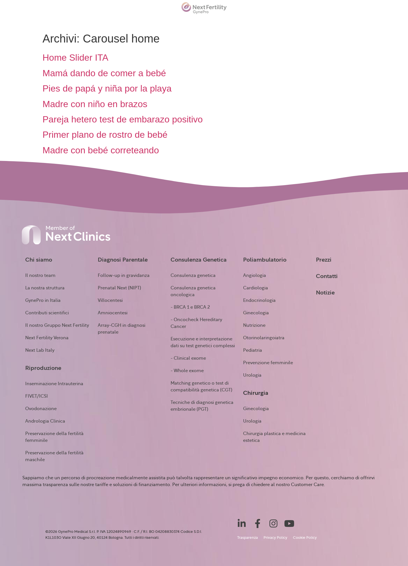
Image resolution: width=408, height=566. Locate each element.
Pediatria (252, 350)
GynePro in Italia (43, 300)
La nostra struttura (45, 288)
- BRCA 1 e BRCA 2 (190, 307)
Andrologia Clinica (45, 421)
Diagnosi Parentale (123, 260)
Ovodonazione (41, 408)
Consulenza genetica (193, 275)
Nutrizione (254, 325)
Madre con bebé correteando (100, 150)
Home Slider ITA (75, 57)
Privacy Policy (275, 538)
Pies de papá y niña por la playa (106, 88)
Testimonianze (354, 20)
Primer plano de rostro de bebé (104, 135)
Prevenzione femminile (268, 363)
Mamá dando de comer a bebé (104, 73)
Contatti (393, 20)
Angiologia (254, 275)
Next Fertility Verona (47, 338)
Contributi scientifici (47, 313)
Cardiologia (255, 288)
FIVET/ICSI (36, 396)
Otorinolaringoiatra (263, 338)
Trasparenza (247, 538)
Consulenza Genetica (167, 20)
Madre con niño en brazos (94, 104)
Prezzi (295, 20)
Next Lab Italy (39, 350)
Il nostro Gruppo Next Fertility (57, 325)
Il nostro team (40, 275)
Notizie (320, 20)
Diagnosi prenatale (108, 20)
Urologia (252, 375)
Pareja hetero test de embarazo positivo (122, 119)
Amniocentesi (113, 313)
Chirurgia (265, 20)
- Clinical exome (188, 358)
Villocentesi (110, 300)
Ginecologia (256, 313)
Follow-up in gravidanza (124, 275)
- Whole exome (187, 370)
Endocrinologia (259, 300)
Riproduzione (58, 20)
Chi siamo (18, 20)
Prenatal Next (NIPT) (119, 288)
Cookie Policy (305, 538)
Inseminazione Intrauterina (54, 383)
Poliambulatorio (222, 20)
